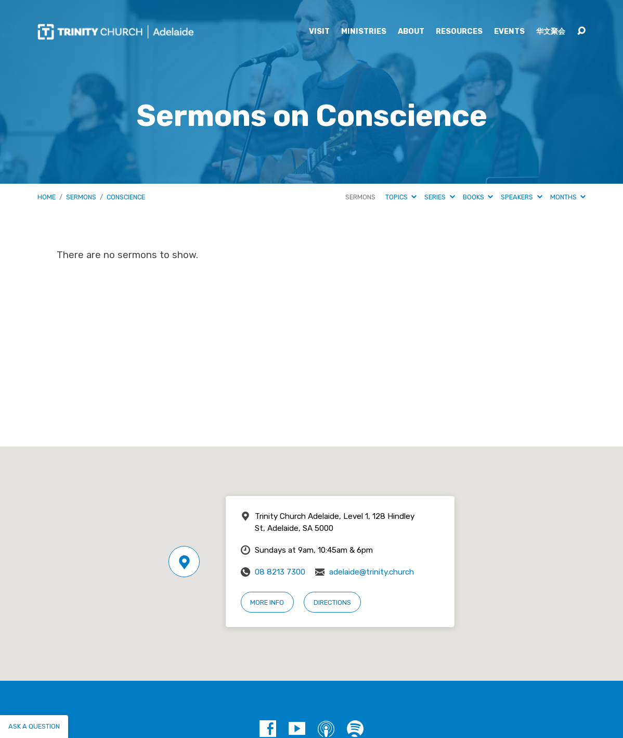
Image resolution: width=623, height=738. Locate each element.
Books (478, 197)
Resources (459, 31)
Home (46, 197)
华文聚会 (550, 31)
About (411, 31)
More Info (267, 602)
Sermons (81, 197)
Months (568, 197)
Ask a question (34, 726)
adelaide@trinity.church (371, 572)
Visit (319, 31)
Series (439, 197)
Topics (401, 197)
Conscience (126, 197)
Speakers (521, 197)
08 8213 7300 (280, 572)
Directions (332, 602)
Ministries (363, 31)
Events (509, 31)
